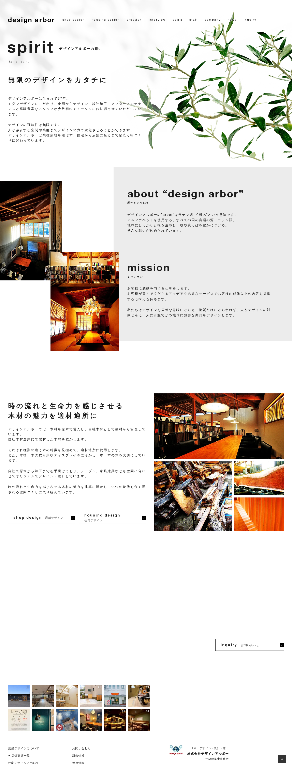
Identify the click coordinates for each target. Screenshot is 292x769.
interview (157, 19)
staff (193, 19)
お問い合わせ (81, 748)
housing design (106, 19)
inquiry (250, 19)
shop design (73, 19)
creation (134, 19)
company (213, 19)
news (232, 19)
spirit (177, 19)
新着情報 (78, 755)
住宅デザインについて (23, 763)
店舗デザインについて (23, 748)
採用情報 (78, 763)
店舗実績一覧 (20, 755)
